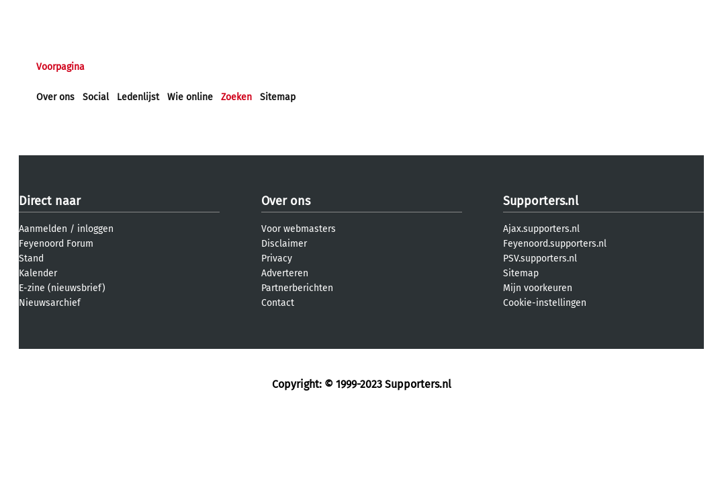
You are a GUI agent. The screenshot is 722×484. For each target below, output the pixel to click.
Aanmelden (43, 229)
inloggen (95, 229)
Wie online (190, 97)
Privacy (276, 258)
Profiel (312, 67)
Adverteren (284, 273)
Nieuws (118, 67)
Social (96, 97)
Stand (31, 258)
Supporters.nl (540, 201)
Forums (167, 67)
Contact (277, 303)
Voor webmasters (298, 229)
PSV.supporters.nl (540, 258)
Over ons (55, 97)
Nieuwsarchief (50, 303)
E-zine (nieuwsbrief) (62, 288)
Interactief (222, 67)
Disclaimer (284, 243)
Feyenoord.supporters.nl (554, 243)
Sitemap (278, 97)
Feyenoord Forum (56, 243)
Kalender (38, 273)
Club (272, 67)
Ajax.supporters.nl (541, 229)
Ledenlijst (138, 97)
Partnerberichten (297, 288)
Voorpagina (60, 67)
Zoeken (236, 97)
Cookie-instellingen (544, 303)
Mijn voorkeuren (537, 288)
